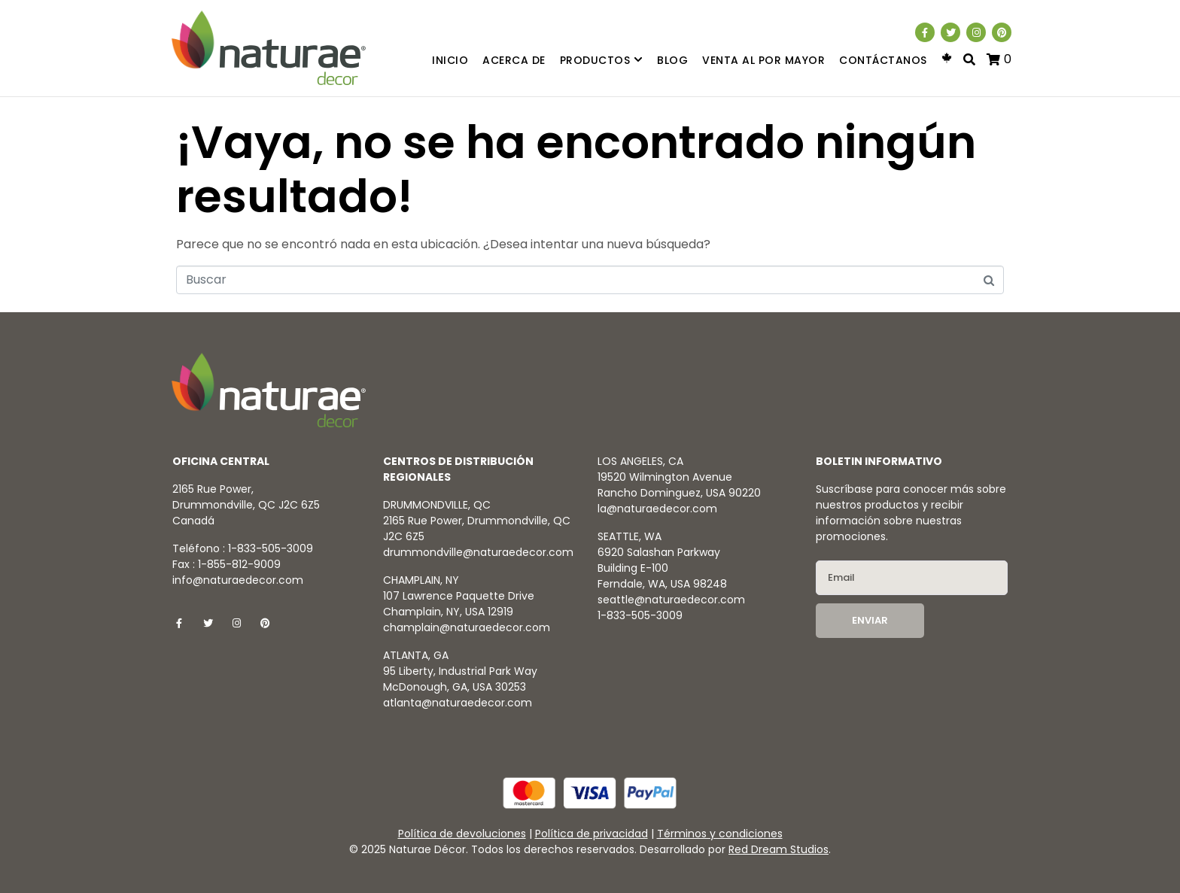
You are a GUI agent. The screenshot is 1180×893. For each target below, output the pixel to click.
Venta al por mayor (763, 60)
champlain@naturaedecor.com (466, 627)
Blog (672, 60)
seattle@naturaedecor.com (671, 599)
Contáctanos (883, 60)
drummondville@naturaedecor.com (478, 552)
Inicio (450, 60)
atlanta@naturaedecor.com (457, 702)
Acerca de (514, 60)
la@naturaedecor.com (657, 508)
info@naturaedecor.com (237, 580)
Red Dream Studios (778, 849)
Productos (601, 60)
